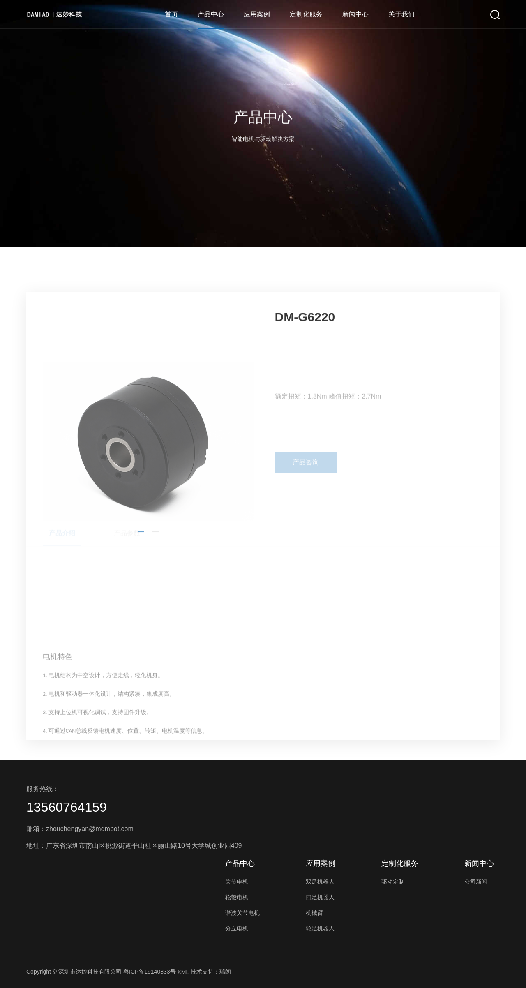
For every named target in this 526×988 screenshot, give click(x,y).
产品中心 (211, 14)
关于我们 (401, 14)
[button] (141, 625)
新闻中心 (355, 14)
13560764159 (66, 807)
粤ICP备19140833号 (149, 971)
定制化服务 (306, 14)
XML (183, 972)
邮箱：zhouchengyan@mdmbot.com (80, 828)
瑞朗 (225, 971)
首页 (171, 14)
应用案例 (257, 14)
